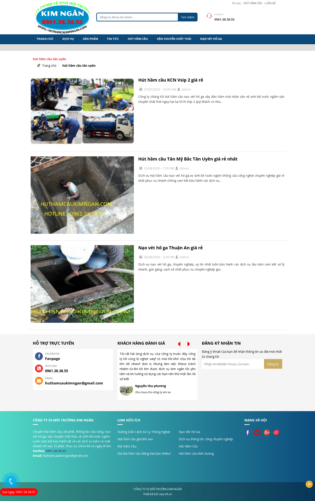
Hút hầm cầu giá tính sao (135, 439)
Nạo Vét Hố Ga (189, 432)
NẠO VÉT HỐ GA (211, 39)
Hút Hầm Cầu (188, 446)
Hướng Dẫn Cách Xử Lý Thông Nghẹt (143, 432)
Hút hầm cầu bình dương (196, 453)
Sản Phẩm (90, 39)
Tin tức (236, 3)
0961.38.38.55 (56, 451)
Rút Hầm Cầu (126, 446)
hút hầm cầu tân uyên (79, 65)
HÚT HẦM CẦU (138, 39)
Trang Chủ (45, 39)
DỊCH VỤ (68, 39)
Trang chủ (49, 65)
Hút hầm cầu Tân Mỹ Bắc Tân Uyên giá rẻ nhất (188, 158)
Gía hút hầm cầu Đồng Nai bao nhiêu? (144, 453)
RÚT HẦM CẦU (253, 3)
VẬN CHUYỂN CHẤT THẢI (174, 39)
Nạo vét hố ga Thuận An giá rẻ (170, 247)
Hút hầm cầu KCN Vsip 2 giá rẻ (170, 79)
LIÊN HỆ (271, 3)
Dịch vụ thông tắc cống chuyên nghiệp (206, 439)
